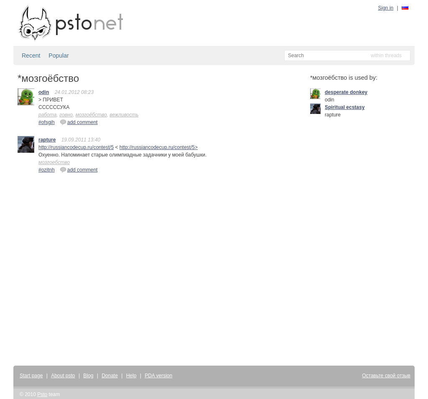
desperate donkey (346, 92)
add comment (79, 122)
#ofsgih (46, 122)
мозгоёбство (91, 115)
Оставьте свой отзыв (386, 376)
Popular (58, 55)
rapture (47, 140)
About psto (63, 376)
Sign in (386, 8)
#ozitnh (46, 170)
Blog (88, 376)
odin (43, 92)
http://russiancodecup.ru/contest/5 (76, 147)
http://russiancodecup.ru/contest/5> (159, 147)
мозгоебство (54, 162)
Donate (110, 376)
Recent (31, 55)
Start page (31, 376)
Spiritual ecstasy (344, 107)
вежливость (124, 115)
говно (66, 115)
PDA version (158, 376)
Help (131, 376)
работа (47, 115)
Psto (42, 394)
